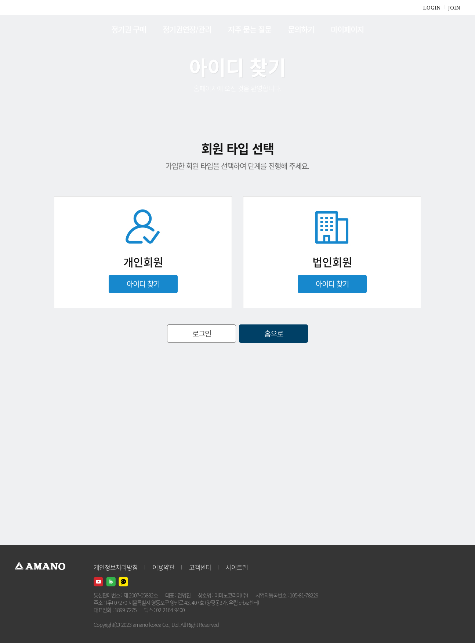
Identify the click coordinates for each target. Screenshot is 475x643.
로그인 (201, 333)
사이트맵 (237, 567)
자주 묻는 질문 (249, 29)
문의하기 (301, 29)
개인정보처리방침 (116, 567)
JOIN (454, 7)
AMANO (43, 29)
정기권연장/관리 (187, 29)
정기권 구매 (128, 29)
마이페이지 (347, 29)
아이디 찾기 (143, 284)
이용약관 (163, 567)
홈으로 (273, 333)
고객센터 (200, 567)
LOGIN (431, 7)
